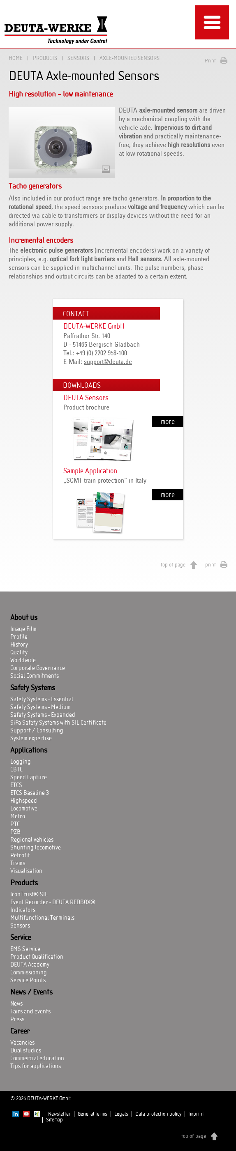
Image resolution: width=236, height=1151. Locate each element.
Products (45, 58)
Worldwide (23, 660)
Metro (17, 816)
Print (210, 61)
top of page (173, 565)
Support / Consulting (36, 730)
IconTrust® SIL (29, 894)
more (168, 422)
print (210, 565)
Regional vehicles (31, 840)
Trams (17, 863)
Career (20, 1031)
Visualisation (26, 871)
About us (23, 618)
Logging (20, 762)
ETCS (16, 785)
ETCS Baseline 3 (29, 793)
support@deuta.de (108, 362)
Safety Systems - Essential (41, 699)
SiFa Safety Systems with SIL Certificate (58, 723)
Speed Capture (28, 777)
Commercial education (37, 1058)
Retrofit (20, 855)
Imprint (196, 1114)
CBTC (16, 770)
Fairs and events (30, 1011)
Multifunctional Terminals (42, 918)
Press (17, 1019)
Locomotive (23, 809)
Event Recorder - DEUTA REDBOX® (52, 902)
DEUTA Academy (29, 965)
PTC (15, 824)
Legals (121, 1114)
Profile (19, 637)
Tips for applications (35, 1066)
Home (16, 58)
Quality (19, 652)
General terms (92, 1114)
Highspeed (23, 801)
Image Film (23, 629)
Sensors (78, 58)
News (16, 1004)
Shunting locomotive (35, 848)
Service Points (28, 980)
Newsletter (59, 1114)
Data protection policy (158, 1114)
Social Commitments (34, 676)
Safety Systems (32, 688)
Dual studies (25, 1050)
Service (20, 938)
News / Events (31, 992)
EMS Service (25, 949)
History (19, 645)
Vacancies (22, 1043)
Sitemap (54, 1120)
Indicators (22, 910)
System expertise (31, 738)
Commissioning (28, 972)
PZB (15, 832)
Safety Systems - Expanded (42, 715)
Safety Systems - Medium (40, 707)
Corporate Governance (37, 668)
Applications (28, 750)
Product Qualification (36, 957)
